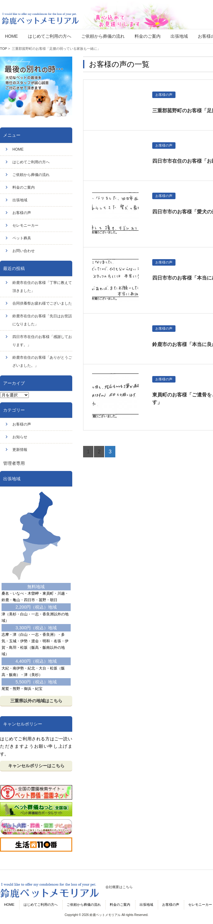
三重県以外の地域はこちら (36, 700)
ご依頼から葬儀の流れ (31, 175)
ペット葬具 (21, 238)
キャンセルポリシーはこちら (36, 765)
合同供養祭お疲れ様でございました (42, 303)
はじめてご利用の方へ (31, 162)
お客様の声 (21, 213)
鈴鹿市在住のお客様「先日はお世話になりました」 (42, 320)
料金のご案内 (23, 187)
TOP (3, 48)
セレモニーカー (25, 225)
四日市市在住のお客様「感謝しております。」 (42, 341)
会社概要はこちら (119, 887)
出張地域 (19, 200)
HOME (18, 149)
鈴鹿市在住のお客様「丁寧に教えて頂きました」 (42, 286)
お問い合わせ (23, 251)
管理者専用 (14, 463)
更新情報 (19, 449)
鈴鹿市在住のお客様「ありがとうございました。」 (42, 361)
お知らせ (19, 437)
